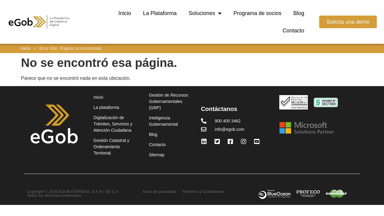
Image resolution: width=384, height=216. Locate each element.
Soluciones (205, 13)
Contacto (293, 31)
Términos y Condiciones (203, 191)
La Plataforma (160, 13)
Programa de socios (257, 13)
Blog (298, 13)
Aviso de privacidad (159, 191)
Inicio (124, 13)
